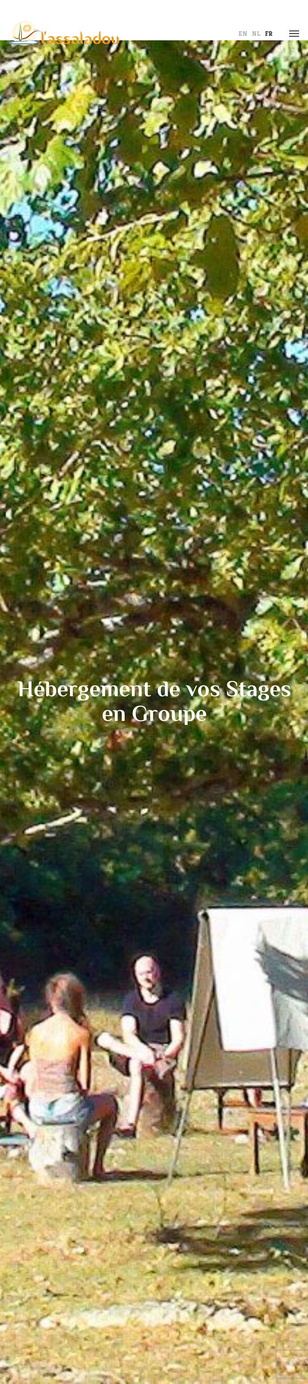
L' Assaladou (64, 33)
